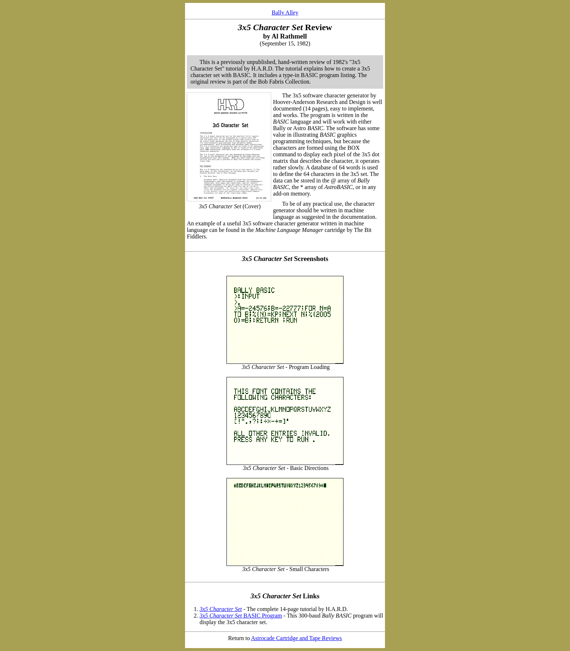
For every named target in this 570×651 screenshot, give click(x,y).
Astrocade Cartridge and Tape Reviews (296, 638)
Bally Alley (285, 12)
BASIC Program (241, 615)
